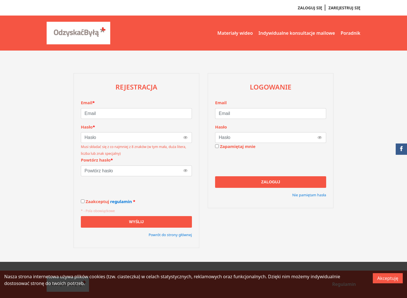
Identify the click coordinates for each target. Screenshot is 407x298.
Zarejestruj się (344, 7)
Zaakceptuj (110, 201)
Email (221, 102)
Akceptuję (387, 278)
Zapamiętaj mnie (238, 146)
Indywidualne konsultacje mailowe (297, 33)
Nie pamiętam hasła (309, 194)
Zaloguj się (310, 7)
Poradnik (350, 33)
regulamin (121, 201)
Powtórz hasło (97, 160)
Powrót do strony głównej (170, 234)
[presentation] (258, 163)
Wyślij (136, 221)
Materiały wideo (235, 33)
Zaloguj (270, 182)
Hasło (221, 127)
